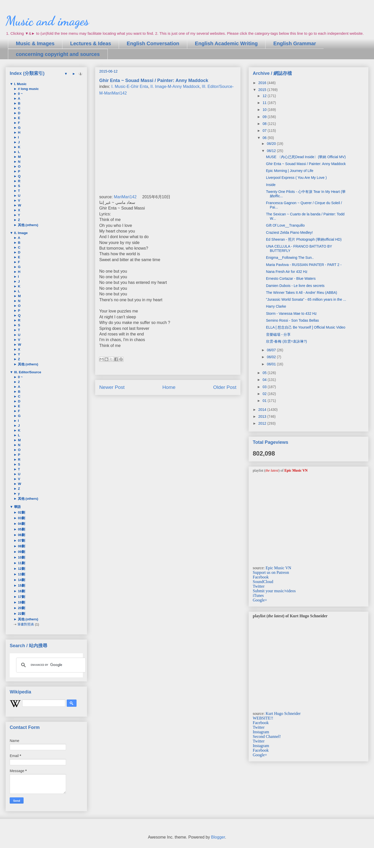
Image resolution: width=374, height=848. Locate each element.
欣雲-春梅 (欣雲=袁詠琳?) (286, 341)
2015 (262, 90)
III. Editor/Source (27, 372)
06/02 (272, 357)
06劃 (21, 535)
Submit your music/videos (274, 591)
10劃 (21, 557)
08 (264, 124)
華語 (17, 507)
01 (264, 401)
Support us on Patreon (271, 572)
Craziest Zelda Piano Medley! (289, 232)
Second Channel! (267, 736)
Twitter (259, 586)
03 (264, 387)
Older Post (224, 387)
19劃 (21, 602)
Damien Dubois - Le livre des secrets (295, 286)
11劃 (21, 563)
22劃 (21, 613)
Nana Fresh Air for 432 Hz (286, 272)
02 (264, 394)
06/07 (272, 350)
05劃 (21, 529)
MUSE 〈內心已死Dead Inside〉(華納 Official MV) (306, 157)
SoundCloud (263, 581)
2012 (262, 423)
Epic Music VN (278, 568)
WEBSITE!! (263, 718)
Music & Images (35, 43)
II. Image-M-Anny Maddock (175, 86)
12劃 (21, 569)
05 (264, 373)
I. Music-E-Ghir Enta (129, 86)
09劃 (21, 552)
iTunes (258, 595)
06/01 (272, 364)
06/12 (272, 151)
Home (168, 387)
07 (264, 131)
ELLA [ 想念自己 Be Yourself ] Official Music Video (305, 327)
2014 (262, 410)
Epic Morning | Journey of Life (289, 171)
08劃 (21, 546)
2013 (262, 416)
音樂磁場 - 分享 (278, 334)
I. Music (20, 84)
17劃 (21, 597)
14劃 (21, 580)
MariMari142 (125, 197)
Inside (271, 185)
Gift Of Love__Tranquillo (285, 225)
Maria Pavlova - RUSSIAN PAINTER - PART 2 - (304, 265)
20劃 (21, 608)
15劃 (21, 585)
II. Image (20, 233)
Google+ (260, 600)
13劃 (21, 574)
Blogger (218, 837)
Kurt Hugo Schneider (283, 713)
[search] (50, 665)
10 (264, 110)
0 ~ (20, 94)
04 (264, 380)
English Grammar (294, 43)
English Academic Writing (226, 43)
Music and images (47, 21)
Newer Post (112, 387)
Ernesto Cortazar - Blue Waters (291, 278)
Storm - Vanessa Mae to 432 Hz (291, 313)
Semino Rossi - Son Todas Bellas (292, 320)
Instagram (261, 732)
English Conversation (153, 43)
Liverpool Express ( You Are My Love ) (296, 178)
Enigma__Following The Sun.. (290, 257)
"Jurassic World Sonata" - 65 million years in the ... (306, 299)
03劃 (21, 518)
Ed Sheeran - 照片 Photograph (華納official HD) (304, 239)
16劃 (21, 591)
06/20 (272, 144)
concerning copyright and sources (58, 54)
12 (264, 96)
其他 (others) (27, 225)
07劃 (21, 540)
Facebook (261, 577)
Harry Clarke (276, 306)
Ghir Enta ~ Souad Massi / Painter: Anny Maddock (306, 164)
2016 (262, 83)
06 (264, 138)
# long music (28, 89)
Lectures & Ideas (90, 43)
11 (264, 103)
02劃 (21, 512)
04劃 (21, 524)
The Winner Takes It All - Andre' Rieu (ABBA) (301, 293)
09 (264, 117)
